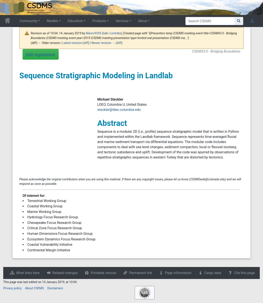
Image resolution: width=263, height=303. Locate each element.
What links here (28, 273)
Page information (178, 273)
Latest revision (72, 43)
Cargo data (212, 273)
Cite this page (244, 273)
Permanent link (140, 273)
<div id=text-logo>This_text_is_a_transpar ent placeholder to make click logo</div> (6, 7)
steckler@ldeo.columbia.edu (119, 110)
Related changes (65, 273)
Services (122, 21)
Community (28, 21)
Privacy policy (12, 288)
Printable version (103, 273)
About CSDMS (34, 288)
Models (52, 21)
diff (86, 43)
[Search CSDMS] (210, 21)
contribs (115, 33)
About (142, 21)
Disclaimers (55, 288)
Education (75, 21)
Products (99, 21)
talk (105, 33)
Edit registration (40, 54)
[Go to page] (238, 21)
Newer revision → (103, 43)
